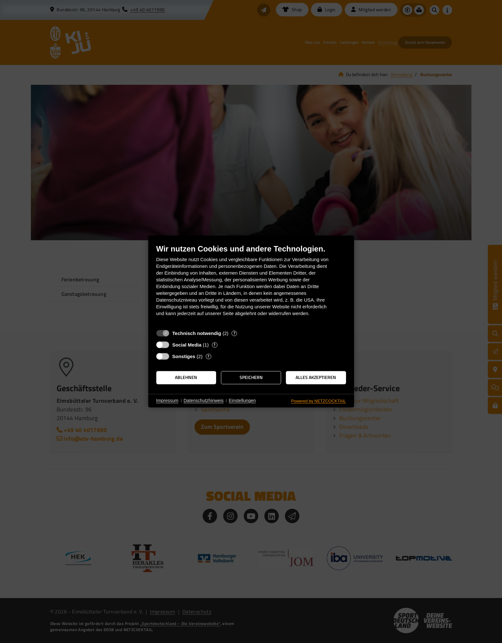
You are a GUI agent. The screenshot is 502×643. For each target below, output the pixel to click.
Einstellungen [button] (242, 400)
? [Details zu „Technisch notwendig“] (234, 333)
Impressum (167, 400)
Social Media (187, 345)
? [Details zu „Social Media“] (214, 345)
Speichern (251, 377)
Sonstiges (184, 356)
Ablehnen (186, 377)
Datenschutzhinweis (204, 400)
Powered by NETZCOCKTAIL (318, 401)
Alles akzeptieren (316, 377)
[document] (251, 285)
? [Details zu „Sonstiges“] (208, 356)
